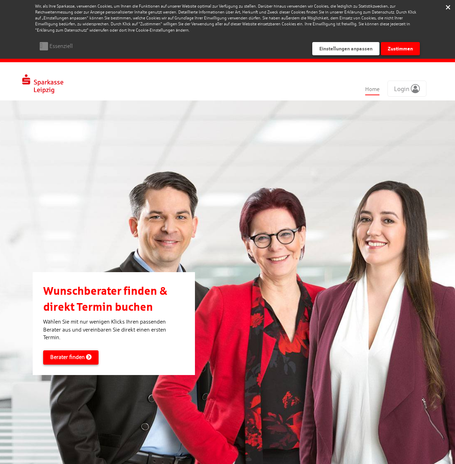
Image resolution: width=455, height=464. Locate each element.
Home (372, 89)
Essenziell (61, 46)
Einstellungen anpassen (345, 48)
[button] (407, 88)
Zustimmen (400, 48)
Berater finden (71, 357)
